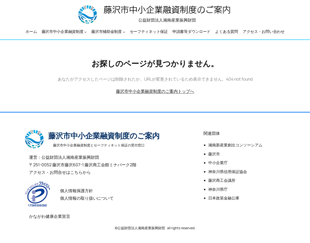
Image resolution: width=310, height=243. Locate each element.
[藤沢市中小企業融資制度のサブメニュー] (85, 31)
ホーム (31, 31)
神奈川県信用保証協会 (227, 171)
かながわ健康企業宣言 (49, 216)
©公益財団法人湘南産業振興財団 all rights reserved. (155, 228)
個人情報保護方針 (76, 190)
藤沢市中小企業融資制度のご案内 (104, 136)
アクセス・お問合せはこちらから (60, 172)
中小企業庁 (218, 162)
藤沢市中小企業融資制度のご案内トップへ (155, 91)
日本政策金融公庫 (223, 198)
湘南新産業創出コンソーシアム (235, 145)
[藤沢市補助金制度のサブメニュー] (124, 31)
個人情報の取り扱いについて (87, 198)
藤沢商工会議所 (221, 180)
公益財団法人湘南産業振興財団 (167, 20)
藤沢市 (214, 154)
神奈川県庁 (218, 189)
